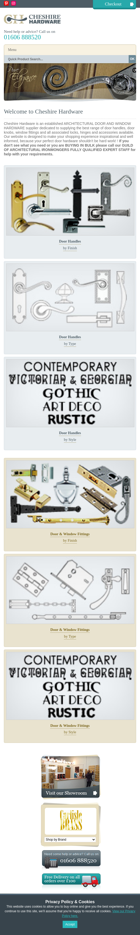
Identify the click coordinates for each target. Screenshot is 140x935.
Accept (70, 924)
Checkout (113, 4)
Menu (12, 50)
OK (132, 59)
